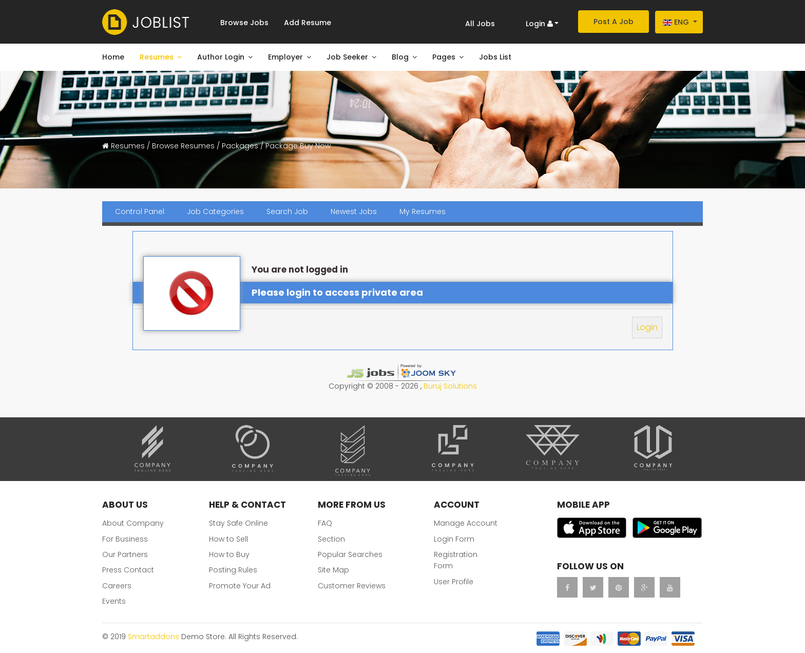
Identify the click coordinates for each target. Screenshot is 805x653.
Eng (676, 22)
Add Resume (307, 22)
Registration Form (455, 560)
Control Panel (139, 211)
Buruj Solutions (450, 386)
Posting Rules (233, 570)
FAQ (325, 523)
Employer (285, 57)
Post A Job (613, 21)
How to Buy (229, 554)
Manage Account (465, 523)
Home (113, 57)
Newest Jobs (354, 211)
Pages (443, 57)
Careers (116, 586)
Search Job (287, 211)
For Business (125, 539)
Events (114, 601)
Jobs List (495, 57)
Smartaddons (153, 636)
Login (647, 327)
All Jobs (480, 23)
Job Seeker (347, 57)
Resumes (157, 57)
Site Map (333, 570)
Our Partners (125, 554)
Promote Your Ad (240, 586)
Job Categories (215, 211)
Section (331, 539)
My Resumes (422, 211)
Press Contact (128, 570)
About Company (133, 523)
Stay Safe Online (238, 523)
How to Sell (228, 539)
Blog (400, 57)
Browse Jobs (244, 22)
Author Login (220, 57)
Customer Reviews (352, 586)
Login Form (454, 539)
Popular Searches (350, 554)
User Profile (453, 582)
